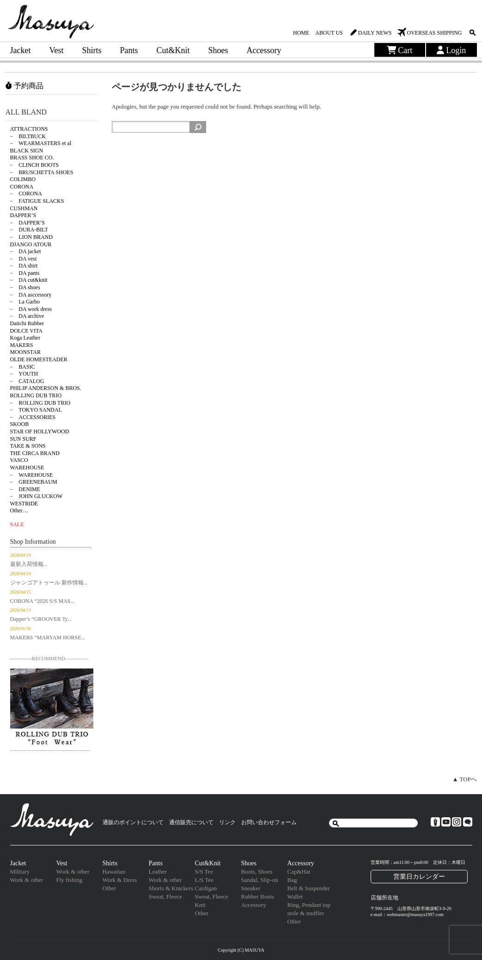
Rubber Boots (258, 896)
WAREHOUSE (27, 467)
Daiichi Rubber (27, 323)
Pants (129, 50)
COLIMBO (23, 179)
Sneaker (251, 888)
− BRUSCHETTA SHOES (41, 172)
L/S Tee (204, 879)
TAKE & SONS (28, 446)
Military (20, 871)
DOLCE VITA (26, 331)
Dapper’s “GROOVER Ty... (41, 619)
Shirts (91, 50)
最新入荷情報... (29, 564)
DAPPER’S (23, 215)
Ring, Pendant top (309, 904)
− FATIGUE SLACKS (37, 201)
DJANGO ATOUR (31, 244)
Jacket (20, 50)
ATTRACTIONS (29, 129)
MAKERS (21, 345)
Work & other (26, 879)
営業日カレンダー (419, 876)
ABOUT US (328, 33)
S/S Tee (204, 871)
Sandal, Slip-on (259, 879)
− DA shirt (24, 265)
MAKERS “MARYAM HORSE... (47, 637)
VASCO (19, 460)
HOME (301, 33)
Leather (158, 871)
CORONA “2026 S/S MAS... (42, 601)
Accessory (264, 50)
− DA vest (23, 258)
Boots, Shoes (257, 871)
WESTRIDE (24, 503)
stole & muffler (305, 913)
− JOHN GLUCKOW (36, 496)
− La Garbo (25, 301)
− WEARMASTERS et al (41, 143)
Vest (56, 50)
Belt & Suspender (308, 888)
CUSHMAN (24, 208)
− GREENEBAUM (33, 482)
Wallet (295, 896)
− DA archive (27, 316)
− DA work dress (31, 309)
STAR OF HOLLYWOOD (39, 431)
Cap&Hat (299, 871)
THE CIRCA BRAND (35, 453)
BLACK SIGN (26, 150)
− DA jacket (25, 251)
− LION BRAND (31, 237)
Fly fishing (69, 879)
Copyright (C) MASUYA (241, 950)
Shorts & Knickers (171, 888)
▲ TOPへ (464, 779)
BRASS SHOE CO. (32, 157)
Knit (200, 904)
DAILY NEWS (375, 33)
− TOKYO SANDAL (36, 410)
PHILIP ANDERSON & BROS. (45, 388)
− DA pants (25, 273)
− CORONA (26, 193)
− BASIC (22, 367)
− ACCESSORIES (33, 417)
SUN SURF (23, 439)
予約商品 (24, 86)
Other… (19, 510)
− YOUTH (24, 374)
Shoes (218, 50)
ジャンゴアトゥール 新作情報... (49, 582)
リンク (227, 822)
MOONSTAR (25, 352)
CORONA (22, 186)
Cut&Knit (173, 50)
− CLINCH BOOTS (34, 165)
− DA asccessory (31, 295)
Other (109, 888)
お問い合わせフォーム (269, 822)
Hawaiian (114, 871)
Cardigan (206, 888)
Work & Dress (120, 879)
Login (451, 50)
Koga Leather (25, 337)
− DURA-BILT (29, 229)
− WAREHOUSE (31, 475)
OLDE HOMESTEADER (38, 359)
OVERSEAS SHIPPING (434, 33)
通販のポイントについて (133, 822)
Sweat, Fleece (165, 896)
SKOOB (19, 424)
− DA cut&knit (29, 280)
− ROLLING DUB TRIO (40, 403)
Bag (292, 879)
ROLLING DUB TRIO (36, 395)
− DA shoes (25, 287)
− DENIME (25, 489)
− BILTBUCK (28, 136)
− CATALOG (27, 381)
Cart (400, 50)
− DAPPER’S (27, 222)
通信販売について (191, 822)
